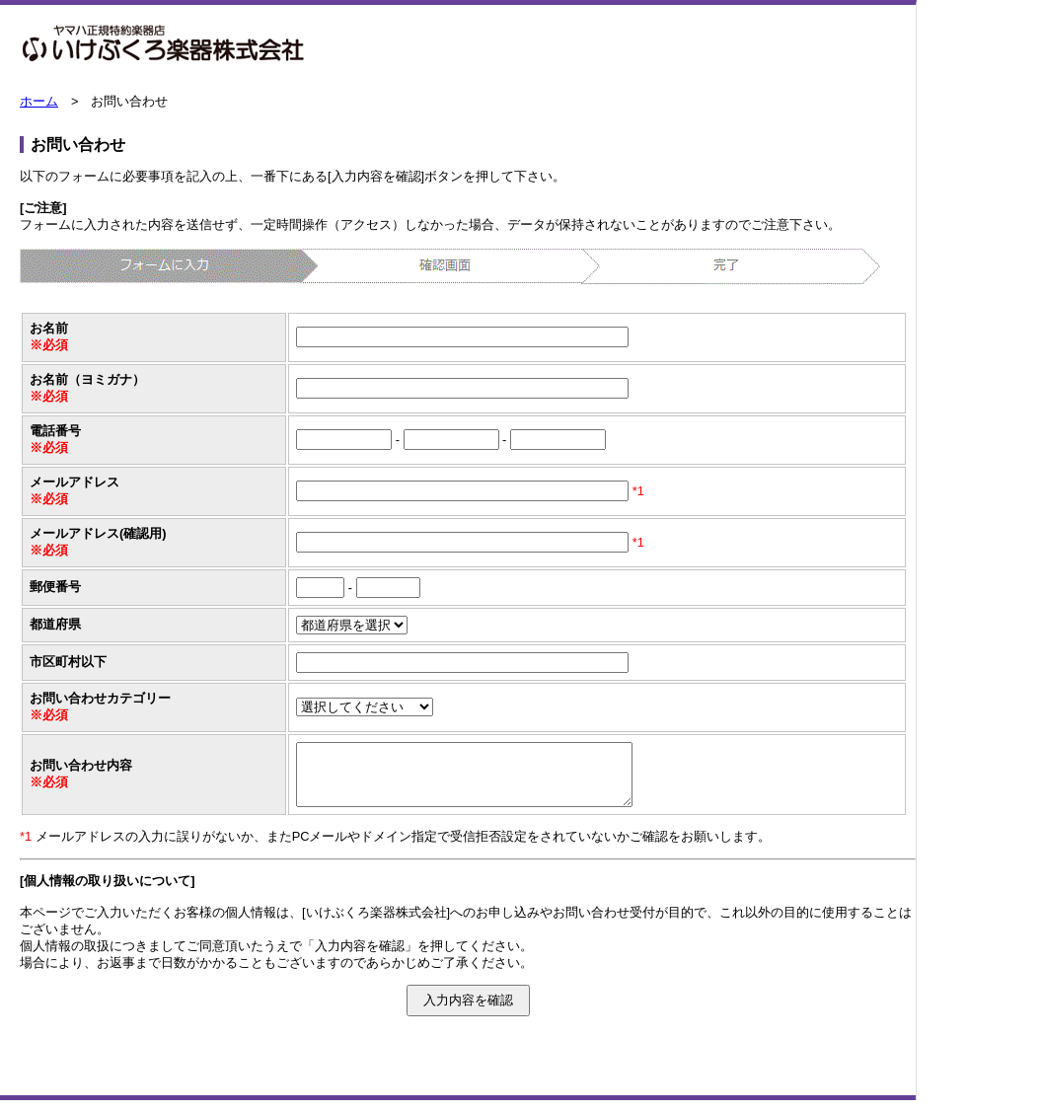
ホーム (39, 101)
